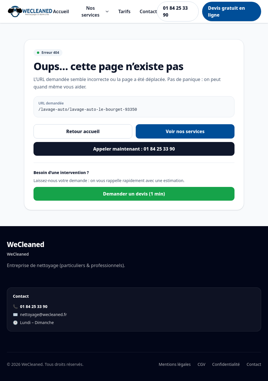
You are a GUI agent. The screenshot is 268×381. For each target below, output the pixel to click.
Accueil (61, 11)
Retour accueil (82, 131)
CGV (201, 364)
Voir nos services (185, 131)
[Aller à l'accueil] (30, 11)
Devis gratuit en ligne (226, 11)
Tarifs (124, 11)
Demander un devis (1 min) (134, 194)
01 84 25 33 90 (175, 11)
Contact (148, 11)
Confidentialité (226, 364)
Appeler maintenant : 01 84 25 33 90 (134, 149)
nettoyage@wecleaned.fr (43, 314)
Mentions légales (175, 364)
